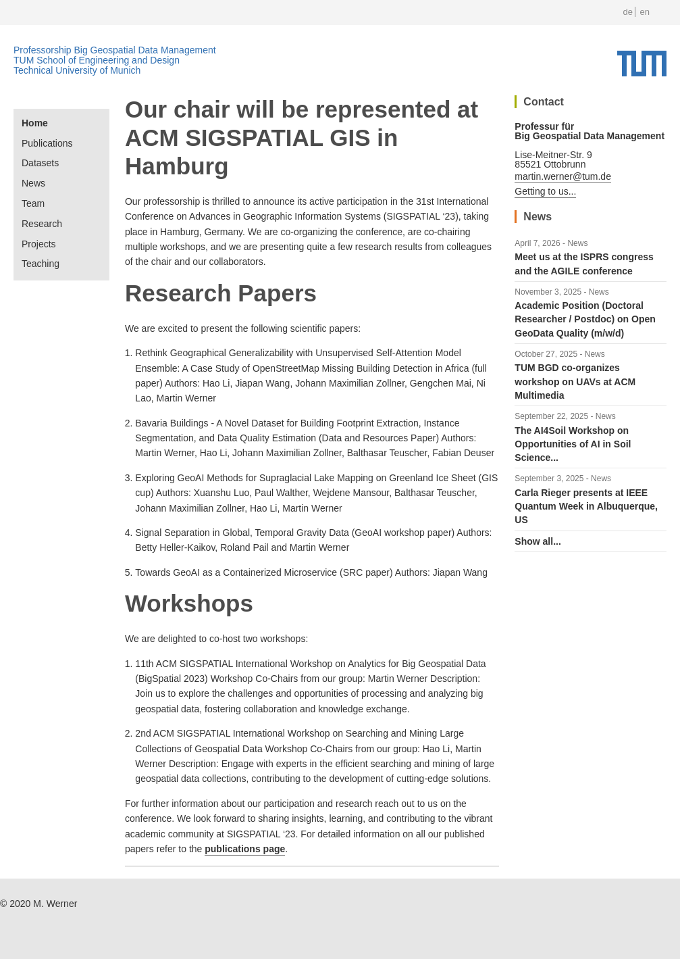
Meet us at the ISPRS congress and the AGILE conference (584, 263)
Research (42, 223)
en (645, 12)
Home (35, 123)
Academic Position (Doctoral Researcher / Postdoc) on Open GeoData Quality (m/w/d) (585, 319)
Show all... (537, 541)
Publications (47, 143)
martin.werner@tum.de (563, 176)
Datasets (40, 162)
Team (33, 203)
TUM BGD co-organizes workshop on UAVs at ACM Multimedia (575, 381)
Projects (39, 244)
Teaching (40, 263)
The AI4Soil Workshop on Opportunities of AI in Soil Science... (573, 444)
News (33, 183)
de (627, 12)
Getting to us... (545, 191)
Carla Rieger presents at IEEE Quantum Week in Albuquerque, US (586, 506)
